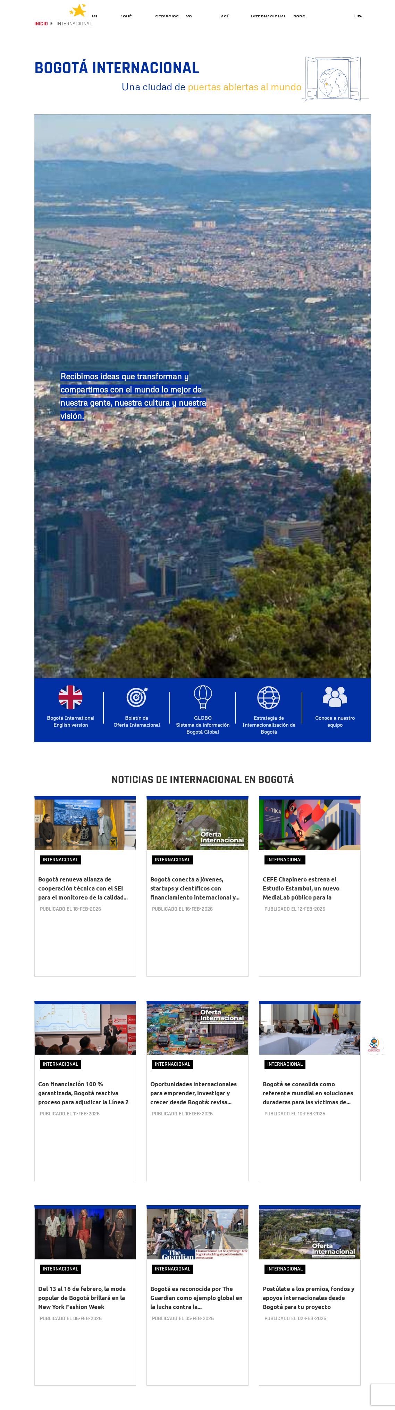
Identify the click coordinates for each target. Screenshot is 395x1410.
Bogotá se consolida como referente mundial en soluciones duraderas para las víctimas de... (308, 1104)
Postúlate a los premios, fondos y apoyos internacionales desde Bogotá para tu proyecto (308, 1302)
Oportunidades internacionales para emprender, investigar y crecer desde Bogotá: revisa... (193, 1104)
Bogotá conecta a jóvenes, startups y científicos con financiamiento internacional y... (194, 907)
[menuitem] (102, 23)
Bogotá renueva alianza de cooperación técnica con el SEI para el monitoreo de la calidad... (83, 907)
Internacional (60, 878)
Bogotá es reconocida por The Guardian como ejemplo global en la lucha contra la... (196, 1302)
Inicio (41, 42)
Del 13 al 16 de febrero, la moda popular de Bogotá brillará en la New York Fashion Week (82, 1302)
